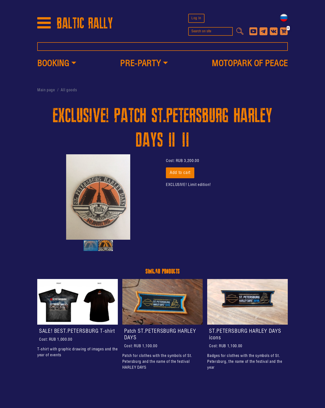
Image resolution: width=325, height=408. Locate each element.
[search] (210, 31)
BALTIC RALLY (85, 23)
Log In (196, 18)
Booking (53, 64)
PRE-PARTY (140, 64)
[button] (56, 64)
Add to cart (180, 173)
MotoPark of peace (250, 64)
